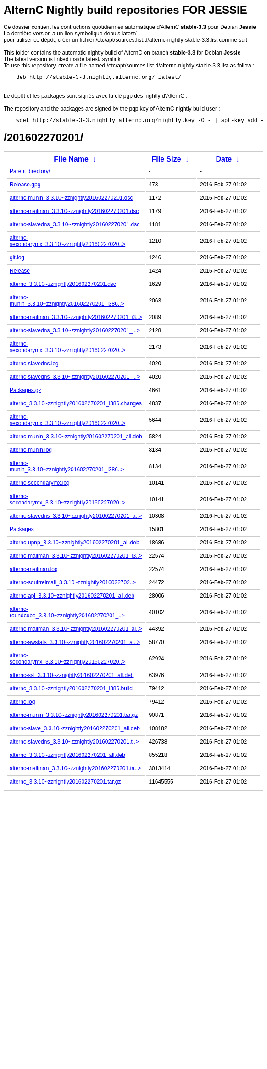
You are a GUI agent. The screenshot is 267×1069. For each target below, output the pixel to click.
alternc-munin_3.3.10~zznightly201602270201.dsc (71, 200)
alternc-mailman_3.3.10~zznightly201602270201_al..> (76, 631)
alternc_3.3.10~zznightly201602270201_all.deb (67, 758)
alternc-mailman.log (34, 572)
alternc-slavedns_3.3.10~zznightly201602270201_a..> (76, 518)
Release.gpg (25, 187)
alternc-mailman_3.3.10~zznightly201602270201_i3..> (76, 320)
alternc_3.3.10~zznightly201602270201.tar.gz (65, 784)
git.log (17, 260)
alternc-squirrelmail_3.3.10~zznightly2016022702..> (73, 585)
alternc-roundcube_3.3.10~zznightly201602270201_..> (67, 615)
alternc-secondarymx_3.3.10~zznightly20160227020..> (67, 243)
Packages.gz (25, 393)
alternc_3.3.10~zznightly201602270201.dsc (63, 287)
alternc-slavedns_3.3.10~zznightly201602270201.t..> (74, 744)
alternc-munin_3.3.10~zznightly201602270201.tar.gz (74, 718)
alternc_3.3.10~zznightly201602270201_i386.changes (76, 406)
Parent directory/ (30, 174)
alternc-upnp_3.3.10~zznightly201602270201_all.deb (74, 545)
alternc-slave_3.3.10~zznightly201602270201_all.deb (75, 731)
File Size (166, 162)
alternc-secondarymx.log (40, 485)
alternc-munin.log (31, 452)
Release (20, 273)
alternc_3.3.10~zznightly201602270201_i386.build (71, 691)
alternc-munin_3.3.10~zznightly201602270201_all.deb (76, 439)
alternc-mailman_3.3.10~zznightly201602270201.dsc (74, 214)
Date (224, 162)
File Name (71, 162)
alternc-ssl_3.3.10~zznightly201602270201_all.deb (72, 678)
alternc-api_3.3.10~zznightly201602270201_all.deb (72, 598)
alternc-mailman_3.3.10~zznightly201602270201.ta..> (75, 771)
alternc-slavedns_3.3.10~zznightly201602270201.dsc (74, 227)
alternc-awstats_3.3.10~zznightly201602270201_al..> (75, 645)
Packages (22, 532)
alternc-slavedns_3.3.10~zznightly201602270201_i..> (75, 333)
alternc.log (22, 704)
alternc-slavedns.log (34, 366)
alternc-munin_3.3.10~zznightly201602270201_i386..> (67, 303)
